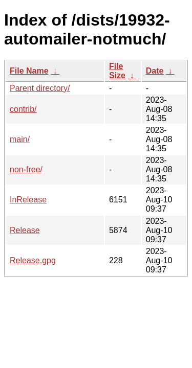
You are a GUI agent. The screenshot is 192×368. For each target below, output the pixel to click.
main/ (20, 139)
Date (155, 70)
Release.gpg (33, 260)
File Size (117, 71)
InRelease (28, 199)
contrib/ (23, 109)
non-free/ (26, 169)
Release (25, 230)
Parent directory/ (40, 88)
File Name (29, 70)
